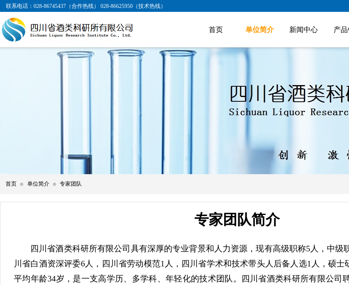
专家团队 (71, 183)
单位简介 (38, 183)
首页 (11, 183)
